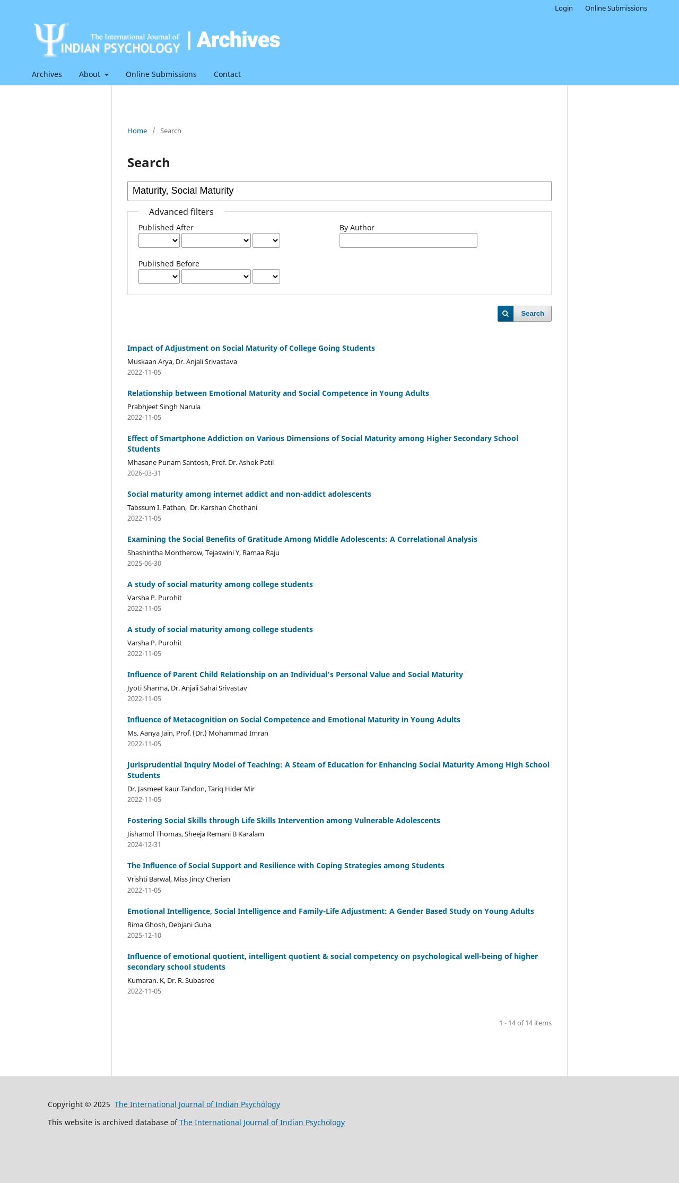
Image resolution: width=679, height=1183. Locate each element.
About (90, 74)
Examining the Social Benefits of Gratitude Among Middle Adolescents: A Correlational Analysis (302, 539)
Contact (227, 74)
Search (532, 313)
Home (137, 130)
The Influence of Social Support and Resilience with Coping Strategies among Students (286, 865)
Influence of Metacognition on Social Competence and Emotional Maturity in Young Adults (293, 719)
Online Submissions (161, 74)
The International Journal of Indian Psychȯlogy (197, 1104)
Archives (47, 74)
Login (564, 8)
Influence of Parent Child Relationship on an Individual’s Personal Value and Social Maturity (295, 674)
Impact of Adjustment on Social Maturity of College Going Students (251, 348)
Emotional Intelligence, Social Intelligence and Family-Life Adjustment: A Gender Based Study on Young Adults (330, 911)
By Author (357, 227)
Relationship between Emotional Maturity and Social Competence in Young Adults (278, 393)
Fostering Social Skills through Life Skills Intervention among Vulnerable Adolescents (283, 820)
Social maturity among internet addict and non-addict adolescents (249, 494)
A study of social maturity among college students (220, 584)
